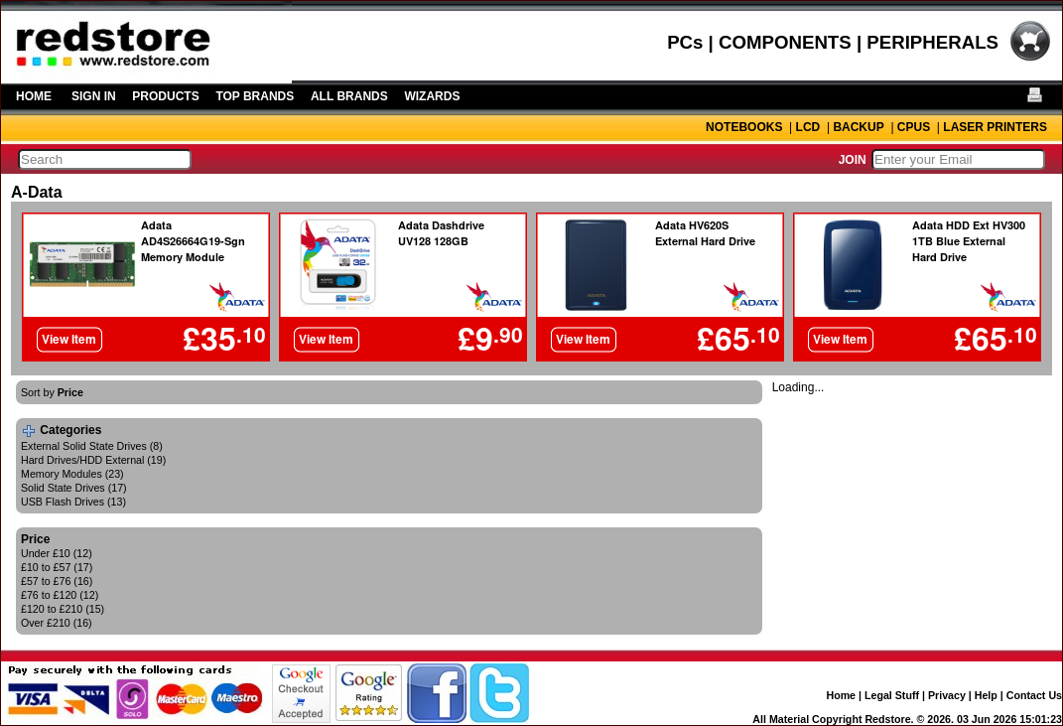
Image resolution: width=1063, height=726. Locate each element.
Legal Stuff (891, 695)
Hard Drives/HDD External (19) (93, 460)
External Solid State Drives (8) (92, 446)
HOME (34, 96)
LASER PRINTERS (995, 127)
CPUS (913, 127)
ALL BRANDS (349, 96)
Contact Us (1034, 695)
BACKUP (858, 127)
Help (986, 695)
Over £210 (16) (56, 623)
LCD (808, 127)
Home (841, 695)
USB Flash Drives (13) (73, 502)
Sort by (52, 392)
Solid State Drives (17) (74, 488)
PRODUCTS (165, 96)
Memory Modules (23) (72, 474)
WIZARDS (432, 96)
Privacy (947, 695)
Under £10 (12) (56, 553)
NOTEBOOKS (744, 127)
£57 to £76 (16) (56, 581)
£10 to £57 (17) (56, 567)
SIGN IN (93, 96)
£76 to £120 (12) (59, 595)
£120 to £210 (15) (62, 609)
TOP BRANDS (254, 96)
